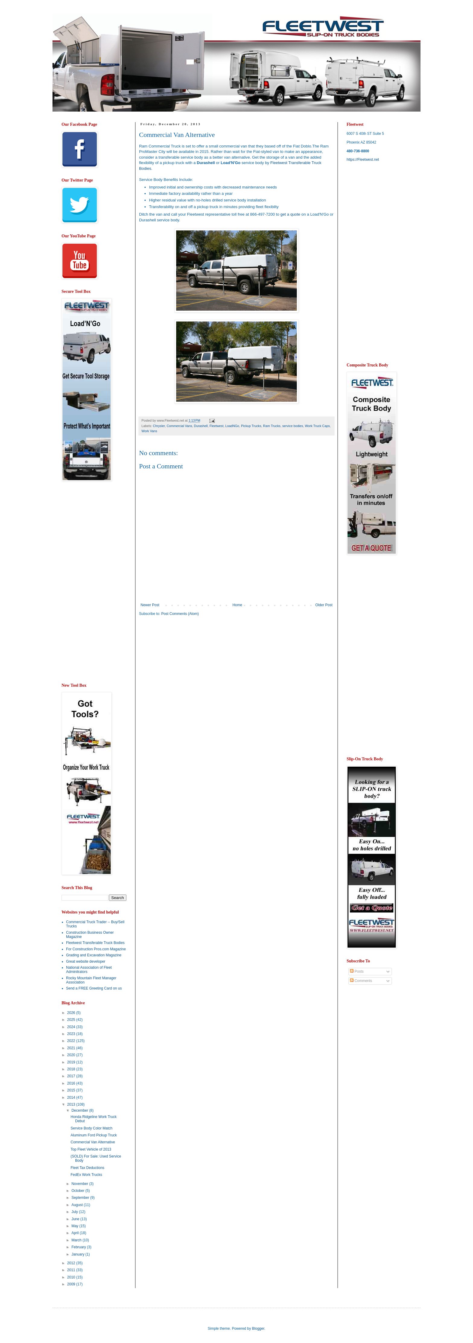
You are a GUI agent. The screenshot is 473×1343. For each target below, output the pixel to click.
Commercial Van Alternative (93, 1142)
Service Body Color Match (92, 1128)
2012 (71, 1263)
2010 (71, 1277)
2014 (71, 1097)
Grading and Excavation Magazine (93, 955)
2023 (71, 1034)
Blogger (258, 1328)
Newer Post (150, 605)
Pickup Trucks (251, 426)
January (78, 1254)
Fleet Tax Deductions (87, 1168)
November (80, 1184)
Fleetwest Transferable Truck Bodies (95, 943)
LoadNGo (232, 426)
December (80, 1110)
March (77, 1240)
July (75, 1212)
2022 (71, 1041)
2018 (71, 1069)
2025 (71, 1020)
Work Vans (149, 431)
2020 (71, 1055)
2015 (71, 1090)
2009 (71, 1284)
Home (237, 605)
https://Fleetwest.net (363, 159)
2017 (71, 1076)
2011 (71, 1270)
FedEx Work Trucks (86, 1175)
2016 (71, 1083)
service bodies (292, 426)
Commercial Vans (179, 426)
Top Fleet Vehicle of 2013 (91, 1149)
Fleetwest (216, 426)
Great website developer (85, 961)
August (77, 1205)
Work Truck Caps (317, 426)
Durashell (201, 426)
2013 (71, 1104)
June (75, 1219)
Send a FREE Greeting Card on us (94, 988)
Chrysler (159, 426)
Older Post (323, 605)
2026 (71, 1013)
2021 (71, 1048)
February (79, 1247)
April (75, 1233)
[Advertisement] (189, 668)
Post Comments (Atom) (180, 614)
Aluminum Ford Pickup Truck (94, 1135)
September (80, 1198)
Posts (356, 971)
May (75, 1226)
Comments (361, 981)
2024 (71, 1027)
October (78, 1191)
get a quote (290, 214)
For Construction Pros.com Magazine (96, 949)
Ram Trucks (272, 426)
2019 (71, 1062)
